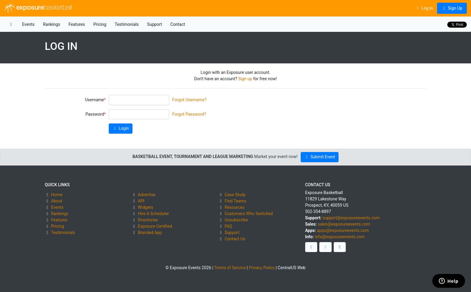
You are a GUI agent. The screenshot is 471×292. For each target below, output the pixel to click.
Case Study (235, 194)
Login (120, 128)
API (141, 201)
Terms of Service (230, 267)
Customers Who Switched (249, 213)
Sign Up (452, 8)
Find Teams (235, 201)
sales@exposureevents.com (344, 224)
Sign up (245, 78)
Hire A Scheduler (153, 213)
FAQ (228, 226)
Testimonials (127, 24)
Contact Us (235, 238)
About (56, 201)
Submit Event (319, 156)
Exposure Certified (155, 226)
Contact (177, 24)
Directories (148, 219)
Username (94, 99)
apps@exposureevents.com (343, 230)
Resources (235, 207)
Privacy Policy (262, 267)
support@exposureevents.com (350, 217)
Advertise (147, 194)
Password (94, 114)
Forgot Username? (189, 99)
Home (56, 194)
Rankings (51, 24)
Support (154, 24)
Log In (424, 8)
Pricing (99, 24)
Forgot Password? (189, 114)
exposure (38, 8)
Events (28, 24)
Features (76, 24)
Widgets (145, 207)
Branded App (150, 232)
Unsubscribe (236, 219)
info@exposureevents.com (340, 236)
